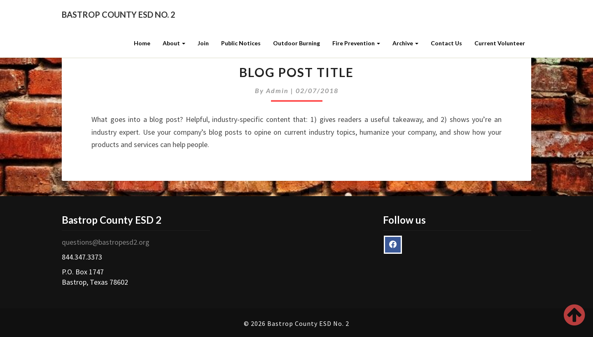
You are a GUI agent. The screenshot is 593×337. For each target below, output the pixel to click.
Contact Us (446, 43)
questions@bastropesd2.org (105, 242)
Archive (405, 43)
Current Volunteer (499, 43)
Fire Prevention (356, 43)
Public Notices (241, 43)
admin (277, 90)
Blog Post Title (296, 72)
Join (203, 43)
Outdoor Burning (296, 43)
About (174, 43)
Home (142, 43)
